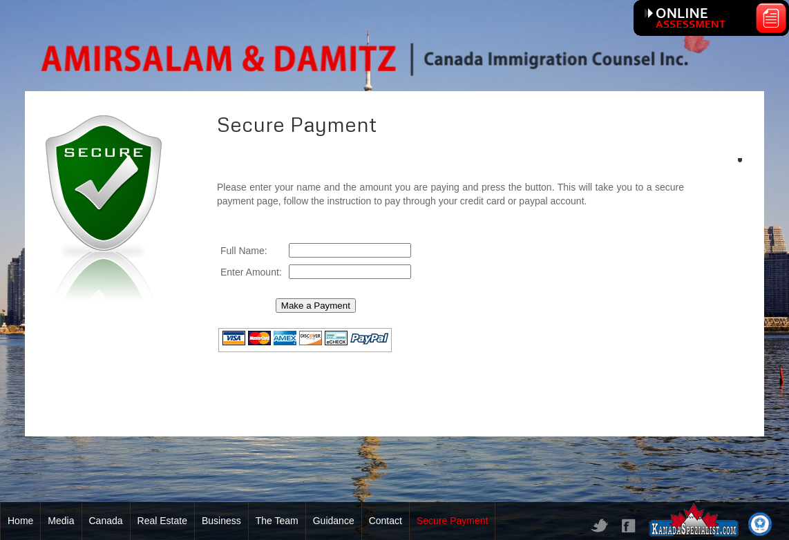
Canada (106, 520)
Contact (385, 520)
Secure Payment (452, 520)
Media (61, 520)
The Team (277, 520)
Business (221, 520)
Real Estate (162, 520)
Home (20, 520)
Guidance (333, 520)
